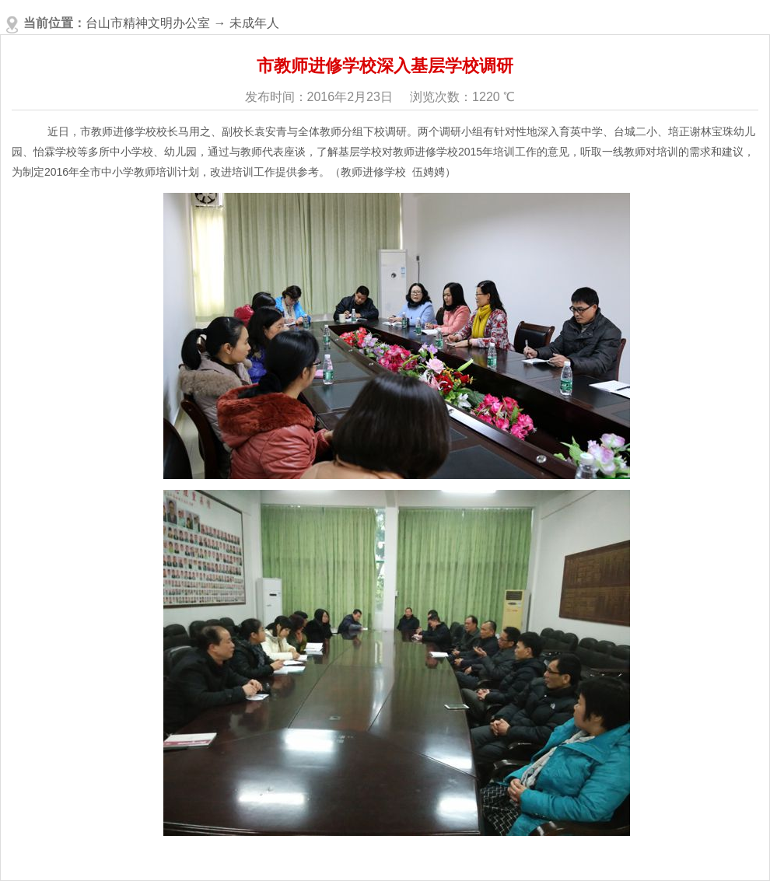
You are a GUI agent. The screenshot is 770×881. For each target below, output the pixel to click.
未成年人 (254, 23)
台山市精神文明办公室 (148, 23)
